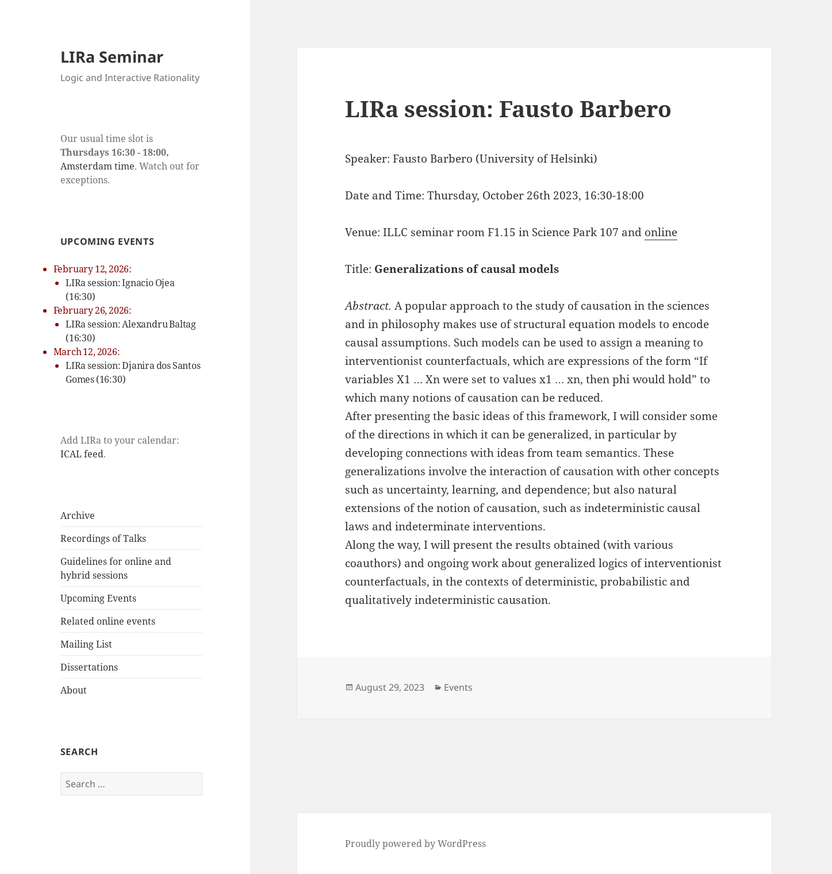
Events (458, 687)
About (73, 690)
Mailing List (86, 644)
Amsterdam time (97, 166)
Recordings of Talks (103, 538)
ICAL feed (81, 454)
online (661, 232)
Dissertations (89, 667)
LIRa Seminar (111, 56)
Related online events (107, 621)
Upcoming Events (98, 598)
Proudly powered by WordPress (415, 843)
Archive (77, 515)
